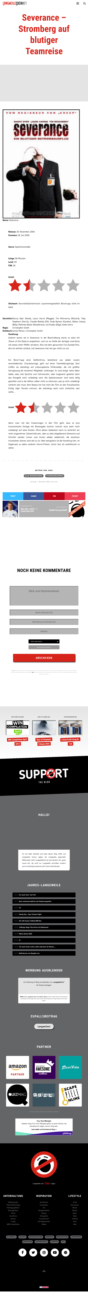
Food (75, 1202)
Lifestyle (74, 1196)
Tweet (13, 496)
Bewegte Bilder (44, 1210)
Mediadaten (62, 1237)
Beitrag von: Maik (44, 470)
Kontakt (49, 1237)
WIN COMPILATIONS (17, 717)
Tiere (75, 1221)
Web (74, 1224)
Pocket (75, 496)
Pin (54, 496)
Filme (13, 1213)
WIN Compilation (13, 1224)
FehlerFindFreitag (13, 1205)
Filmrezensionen (55, 476)
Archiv (22, 1237)
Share (33, 496)
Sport (75, 1213)
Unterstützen (35, 1237)
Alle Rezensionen (33, 476)
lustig (13, 1221)
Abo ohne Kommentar (44, 647)
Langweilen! (44, 1026)
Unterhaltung (13, 1196)
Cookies (54, 1241)
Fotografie (44, 1216)
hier (33, 672)
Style (75, 1216)
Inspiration (44, 1196)
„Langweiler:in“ (59, 982)
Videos (44, 1224)
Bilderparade (13, 1202)
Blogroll (11, 1237)
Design (44, 1213)
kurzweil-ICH (44, 1219)
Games (13, 1219)
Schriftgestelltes (44, 1221)
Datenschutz (41, 1241)
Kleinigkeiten (13, 1210)
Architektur (44, 1205)
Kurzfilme (13, 1216)
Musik (75, 1208)
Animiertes (44, 1202)
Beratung (27, 1241)
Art (44, 1208)
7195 (47, 1183)
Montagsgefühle (13, 1208)
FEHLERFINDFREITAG (70, 717)
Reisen (74, 1210)
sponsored (76, 1237)
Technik (75, 1219)
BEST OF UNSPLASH (44, 717)
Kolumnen (75, 1205)
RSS (63, 1241)
